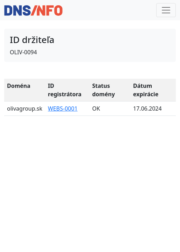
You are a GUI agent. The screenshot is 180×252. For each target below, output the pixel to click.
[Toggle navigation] (166, 10)
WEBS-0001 (63, 108)
